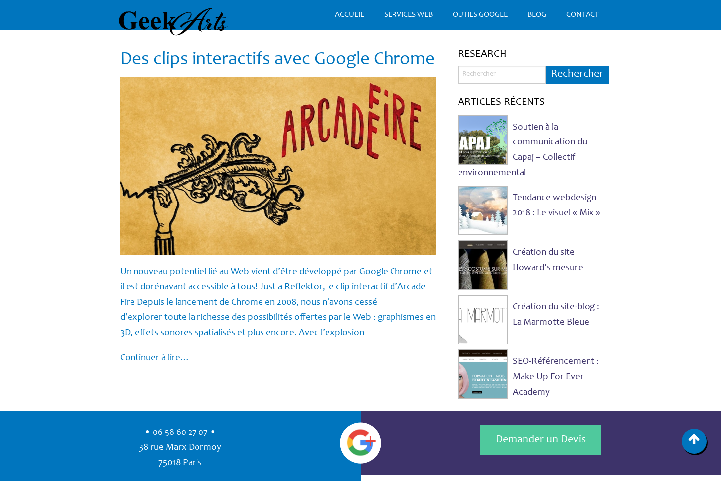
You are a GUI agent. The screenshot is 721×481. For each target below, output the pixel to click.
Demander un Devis (541, 439)
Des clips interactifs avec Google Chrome (277, 60)
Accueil (349, 15)
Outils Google (480, 15)
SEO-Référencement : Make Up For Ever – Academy (556, 377)
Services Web (408, 15)
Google (360, 442)
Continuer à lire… (155, 358)
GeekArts (173, 22)
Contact (582, 15)
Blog (536, 15)
